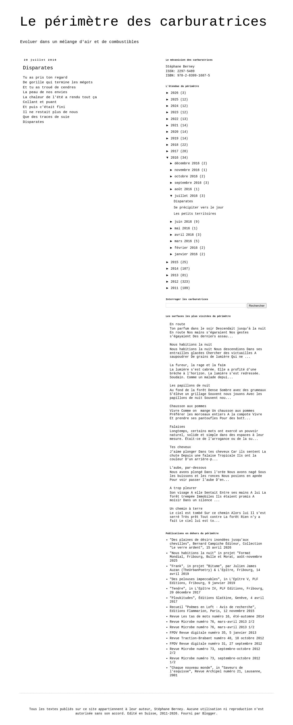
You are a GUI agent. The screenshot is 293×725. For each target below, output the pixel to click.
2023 (175, 112)
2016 (175, 158)
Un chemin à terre (186, 509)
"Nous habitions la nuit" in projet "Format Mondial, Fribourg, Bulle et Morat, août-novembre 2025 (216, 557)
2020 (175, 132)
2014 (175, 269)
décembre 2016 (187, 163)
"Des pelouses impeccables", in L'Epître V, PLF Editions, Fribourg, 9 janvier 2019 (214, 581)
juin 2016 (184, 222)
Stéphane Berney (180, 66)
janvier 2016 (186, 254)
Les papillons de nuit (190, 385)
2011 (175, 288)
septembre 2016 (188, 183)
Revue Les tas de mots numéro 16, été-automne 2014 (217, 616)
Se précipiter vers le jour (199, 207)
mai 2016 (183, 228)
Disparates (183, 201)
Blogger (209, 713)
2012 (175, 282)
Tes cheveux (180, 447)
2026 (175, 93)
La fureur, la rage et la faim (198, 365)
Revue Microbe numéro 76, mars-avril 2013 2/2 (212, 622)
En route (177, 324)
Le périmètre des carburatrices (143, 22)
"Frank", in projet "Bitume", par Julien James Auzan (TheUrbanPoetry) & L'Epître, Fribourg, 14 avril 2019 (215, 570)
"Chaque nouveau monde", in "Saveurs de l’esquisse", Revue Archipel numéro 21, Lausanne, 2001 (216, 671)
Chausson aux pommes (188, 406)
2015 (175, 262)
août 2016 (184, 189)
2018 (175, 145)
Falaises (177, 427)
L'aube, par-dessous (188, 468)
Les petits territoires (195, 214)
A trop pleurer (183, 488)
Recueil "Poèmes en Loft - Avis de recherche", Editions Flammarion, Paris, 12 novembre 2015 (213, 609)
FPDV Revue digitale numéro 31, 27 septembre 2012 (216, 644)
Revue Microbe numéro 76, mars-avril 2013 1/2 (212, 627)
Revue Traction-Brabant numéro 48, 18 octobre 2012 (217, 638)
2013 (175, 275)
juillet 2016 (186, 196)
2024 (175, 106)
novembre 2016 (187, 170)
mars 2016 (184, 241)
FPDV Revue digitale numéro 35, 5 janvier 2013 (213, 633)
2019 (175, 138)
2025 (175, 99)
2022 (175, 119)
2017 (175, 151)
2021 (175, 125)
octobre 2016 (186, 176)
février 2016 (186, 248)
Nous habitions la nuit (191, 344)
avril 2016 (184, 235)
